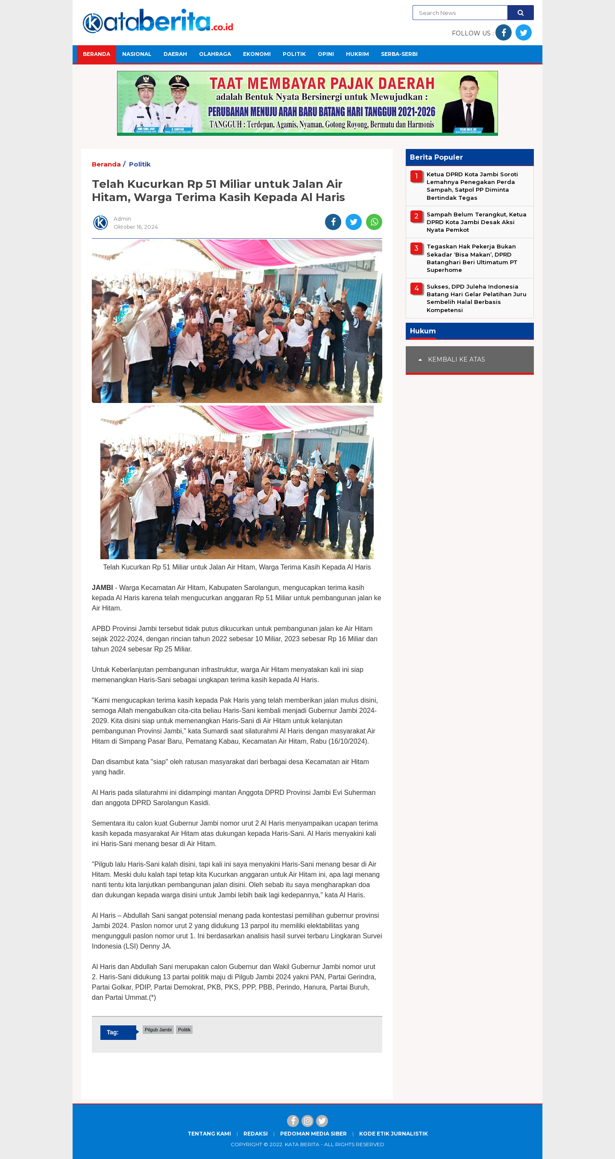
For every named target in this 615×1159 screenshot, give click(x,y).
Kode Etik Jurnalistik (393, 1133)
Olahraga (215, 54)
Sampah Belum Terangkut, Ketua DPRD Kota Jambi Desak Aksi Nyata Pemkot (477, 222)
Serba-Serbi (399, 54)
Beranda (96, 54)
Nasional (137, 54)
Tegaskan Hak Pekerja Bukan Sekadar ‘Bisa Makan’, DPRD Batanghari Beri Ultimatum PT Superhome (472, 258)
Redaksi (255, 1133)
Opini (326, 54)
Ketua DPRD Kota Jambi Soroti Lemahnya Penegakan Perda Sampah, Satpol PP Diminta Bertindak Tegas (472, 186)
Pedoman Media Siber (313, 1133)
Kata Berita (302, 1144)
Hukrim (357, 54)
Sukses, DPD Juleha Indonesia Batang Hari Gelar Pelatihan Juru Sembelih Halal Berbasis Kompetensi (477, 298)
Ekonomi (257, 54)
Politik (294, 54)
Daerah (175, 54)
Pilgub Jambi (158, 1029)
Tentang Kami (209, 1133)
